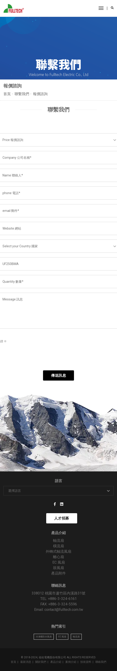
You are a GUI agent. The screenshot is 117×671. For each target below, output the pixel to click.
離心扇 (58, 557)
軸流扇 (58, 540)
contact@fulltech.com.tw (63, 609)
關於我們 (40, 662)
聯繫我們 (22, 94)
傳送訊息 (58, 375)
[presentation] (35, 357)
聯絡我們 (100, 662)
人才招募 (61, 518)
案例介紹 (70, 662)
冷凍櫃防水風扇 (44, 636)
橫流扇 (58, 546)
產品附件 (58, 573)
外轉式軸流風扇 (58, 551)
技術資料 (85, 662)
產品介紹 (55, 662)
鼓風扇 (58, 568)
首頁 (7, 94)
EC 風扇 (58, 562)
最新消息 (25, 662)
